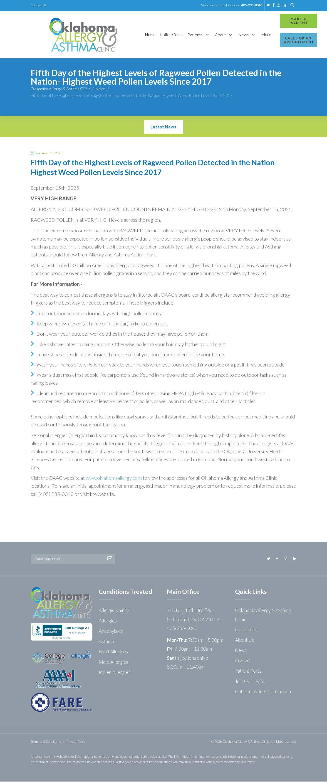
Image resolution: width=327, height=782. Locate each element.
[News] (224, 34)
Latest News (163, 127)
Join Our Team (249, 681)
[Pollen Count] (148, 34)
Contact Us (38, 5)
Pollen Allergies (114, 672)
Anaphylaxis (111, 631)
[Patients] (175, 34)
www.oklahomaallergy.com (114, 478)
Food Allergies (113, 652)
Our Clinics (246, 630)
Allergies (108, 621)
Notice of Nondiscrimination (263, 692)
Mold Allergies (113, 662)
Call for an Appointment (276, 40)
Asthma (106, 641)
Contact (243, 661)
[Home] (126, 34)
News (100, 89)
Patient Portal (249, 671)
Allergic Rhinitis (114, 610)
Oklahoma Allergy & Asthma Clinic (60, 89)
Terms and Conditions (46, 742)
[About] (201, 34)
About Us (244, 640)
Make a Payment (276, 21)
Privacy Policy (76, 742)
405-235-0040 (251, 5)
